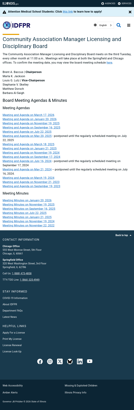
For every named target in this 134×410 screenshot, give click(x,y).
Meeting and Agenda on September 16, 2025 (31, 127)
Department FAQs (13, 310)
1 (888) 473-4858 (21, 273)
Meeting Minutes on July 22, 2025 (25, 213)
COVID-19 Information (15, 298)
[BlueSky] (70, 362)
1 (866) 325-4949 (29, 279)
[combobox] (106, 25)
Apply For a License (14, 332)
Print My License (12, 339)
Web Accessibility (13, 385)
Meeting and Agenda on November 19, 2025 (31, 123)
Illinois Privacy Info (75, 392)
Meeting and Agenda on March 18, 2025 (28, 144)
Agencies (108, 3)
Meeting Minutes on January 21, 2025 (27, 217)
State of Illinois (38, 401)
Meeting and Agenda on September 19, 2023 (31, 186)
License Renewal (12, 345)
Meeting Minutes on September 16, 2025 (29, 208)
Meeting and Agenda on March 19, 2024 (28, 178)
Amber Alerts (10, 392)
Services (124, 3)
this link (68, 11)
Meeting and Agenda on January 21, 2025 (30, 148)
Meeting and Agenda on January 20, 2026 (30, 119)
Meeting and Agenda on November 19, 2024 (31, 152)
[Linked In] (80, 362)
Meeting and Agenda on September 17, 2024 (31, 157)
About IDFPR (10, 304)
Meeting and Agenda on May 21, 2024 (27, 169)
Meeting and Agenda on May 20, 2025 (27, 136)
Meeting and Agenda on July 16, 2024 (27, 161)
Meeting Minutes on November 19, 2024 (28, 221)
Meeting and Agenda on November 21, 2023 (31, 182)
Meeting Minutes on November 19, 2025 (28, 204)
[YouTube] (89, 362)
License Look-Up (12, 351)
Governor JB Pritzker (13, 401)
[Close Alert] (130, 12)
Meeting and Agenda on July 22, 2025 (27, 131)
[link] (40, 362)
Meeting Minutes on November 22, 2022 (28, 225)
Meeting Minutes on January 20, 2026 (27, 200)
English (103, 25)
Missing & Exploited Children (81, 385)
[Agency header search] (119, 25)
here (109, 62)
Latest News (10, 317)
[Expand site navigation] (128, 25)
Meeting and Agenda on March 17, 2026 (28, 115)
